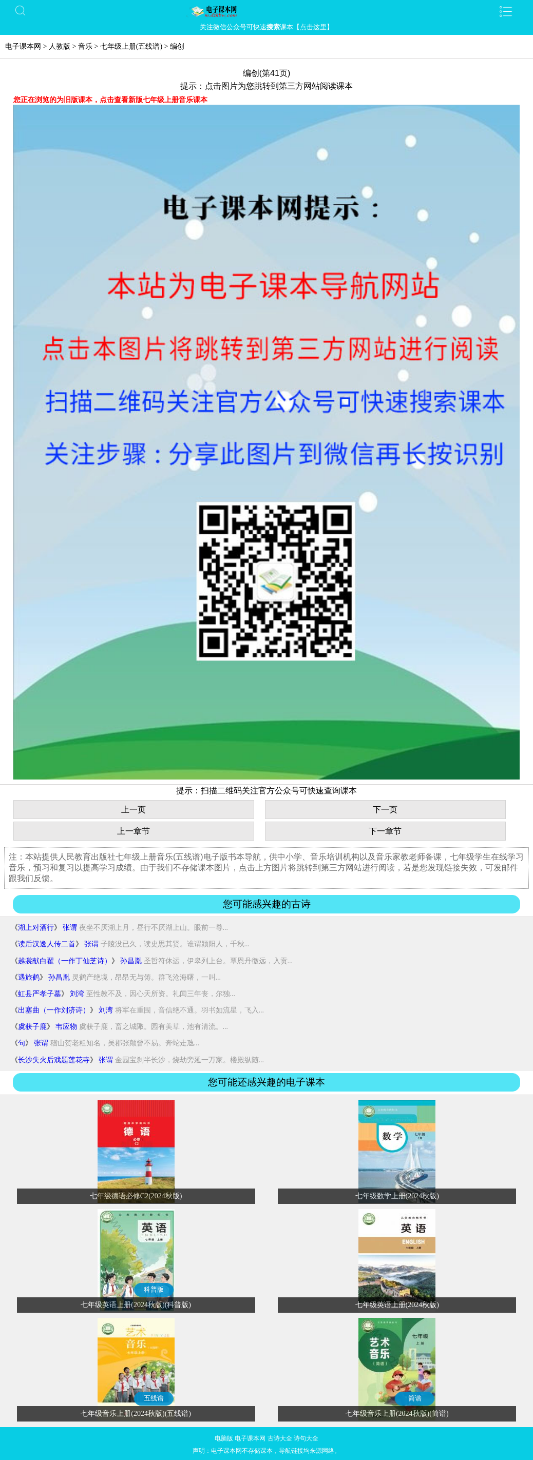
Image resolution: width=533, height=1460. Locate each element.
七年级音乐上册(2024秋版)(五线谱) (136, 1413)
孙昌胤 (131, 961)
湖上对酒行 (36, 927)
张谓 (70, 927)
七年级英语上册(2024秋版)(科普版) (136, 1305)
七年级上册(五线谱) (131, 46)
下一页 (385, 809)
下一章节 (385, 831)
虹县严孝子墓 (39, 994)
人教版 (59, 46)
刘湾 (77, 994)
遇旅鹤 (29, 977)
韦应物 (66, 1026)
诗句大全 (306, 1438)
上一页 (133, 809)
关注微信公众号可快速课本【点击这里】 (266, 27)
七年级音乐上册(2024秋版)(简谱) (397, 1413)
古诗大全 (280, 1438)
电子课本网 (23, 46)
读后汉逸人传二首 (46, 944)
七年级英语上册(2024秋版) (397, 1305)
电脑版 (224, 1438)
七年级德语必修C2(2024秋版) (136, 1196)
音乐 (85, 46)
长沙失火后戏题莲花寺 (54, 1060)
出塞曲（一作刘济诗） (54, 1010)
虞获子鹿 (32, 1026)
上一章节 (133, 831)
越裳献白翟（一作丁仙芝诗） (64, 961)
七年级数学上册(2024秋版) (397, 1196)
